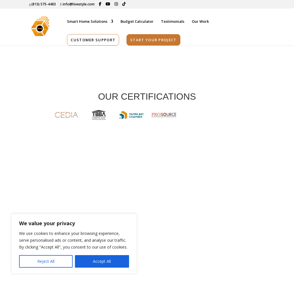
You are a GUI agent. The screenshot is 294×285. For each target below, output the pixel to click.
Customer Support (93, 39)
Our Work (200, 21)
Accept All (102, 261)
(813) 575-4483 (43, 4)
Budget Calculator (137, 21)
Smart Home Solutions (87, 21)
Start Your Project (153, 39)
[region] (74, 244)
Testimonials (172, 21)
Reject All (45, 261)
